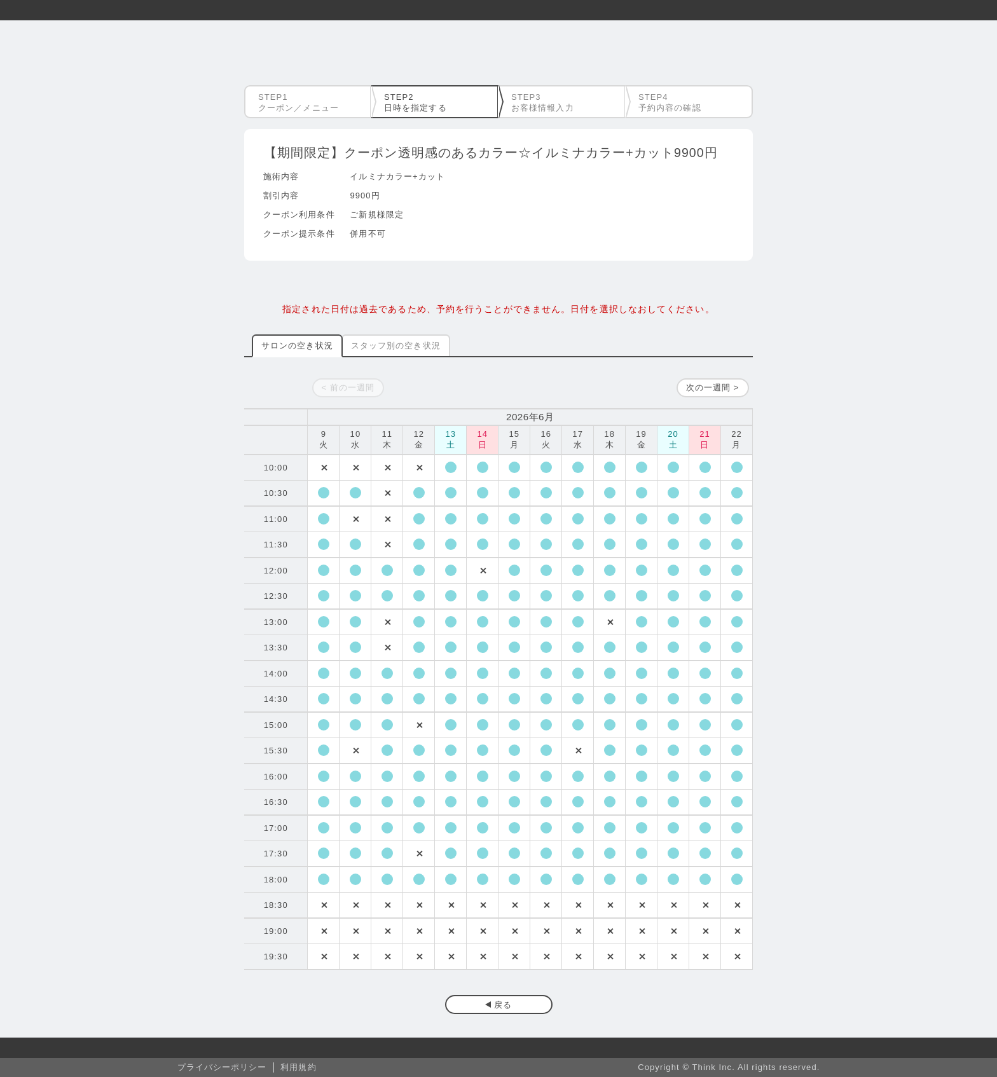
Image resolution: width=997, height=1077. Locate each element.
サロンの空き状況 (297, 345)
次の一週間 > (712, 387)
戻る (503, 1005)
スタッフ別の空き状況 (396, 345)
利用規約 (298, 1067)
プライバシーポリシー (222, 1067)
